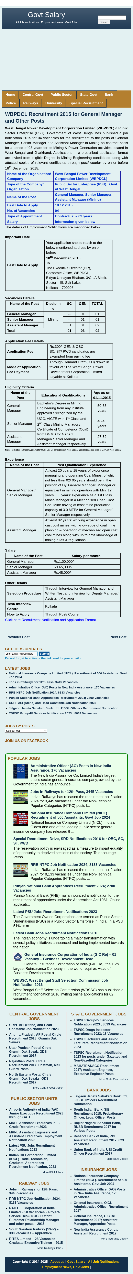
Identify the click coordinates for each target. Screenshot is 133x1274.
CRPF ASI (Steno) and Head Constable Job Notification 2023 (52, 703)
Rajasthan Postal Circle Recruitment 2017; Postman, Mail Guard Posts (34, 1065)
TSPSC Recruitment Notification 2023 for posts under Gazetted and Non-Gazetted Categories (100, 1056)
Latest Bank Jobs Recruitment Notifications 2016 (56, 933)
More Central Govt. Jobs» (48, 1087)
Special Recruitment (86, 103)
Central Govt (32, 95)
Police (11, 103)
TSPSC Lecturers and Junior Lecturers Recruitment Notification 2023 (100, 1043)
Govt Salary (46, 15)
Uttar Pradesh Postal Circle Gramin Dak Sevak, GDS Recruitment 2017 (30, 1051)
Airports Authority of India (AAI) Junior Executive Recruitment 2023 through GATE (36, 1113)
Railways (30, 103)
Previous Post (18, 637)
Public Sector (62, 95)
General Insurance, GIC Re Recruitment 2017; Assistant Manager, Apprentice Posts (96, 1220)
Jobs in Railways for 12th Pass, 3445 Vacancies (43, 682)
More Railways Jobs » (50, 1248)
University (53, 103)
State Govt (88, 95)
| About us (57, 1261)
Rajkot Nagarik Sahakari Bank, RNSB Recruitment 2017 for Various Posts (97, 1126)
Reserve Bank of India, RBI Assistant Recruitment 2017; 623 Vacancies (99, 1140)
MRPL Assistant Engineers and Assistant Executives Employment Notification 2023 (35, 1136)
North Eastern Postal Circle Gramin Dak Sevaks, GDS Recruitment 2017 (30, 1078)
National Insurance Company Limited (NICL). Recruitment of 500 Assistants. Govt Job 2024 (70, 815)
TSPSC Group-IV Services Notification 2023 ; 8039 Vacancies (53, 713)
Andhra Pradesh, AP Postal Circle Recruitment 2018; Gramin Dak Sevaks (35, 1038)
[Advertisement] (66, 59)
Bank (109, 95)
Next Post (118, 637)
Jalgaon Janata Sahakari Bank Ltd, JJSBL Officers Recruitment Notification (63, 708)
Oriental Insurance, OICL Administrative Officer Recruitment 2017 (101, 1206)
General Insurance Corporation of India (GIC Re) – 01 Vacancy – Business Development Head (70, 956)
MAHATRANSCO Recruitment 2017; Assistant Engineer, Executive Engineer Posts (96, 1069)
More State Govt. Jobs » (113, 1079)
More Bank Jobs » (117, 1158)
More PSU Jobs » (53, 1172)
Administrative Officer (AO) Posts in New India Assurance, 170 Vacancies (62, 687)
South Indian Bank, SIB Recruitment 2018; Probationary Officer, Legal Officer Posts (98, 1113)
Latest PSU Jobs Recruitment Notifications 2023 (55, 912)
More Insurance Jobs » (114, 1238)
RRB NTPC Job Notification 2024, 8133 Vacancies (44, 692)
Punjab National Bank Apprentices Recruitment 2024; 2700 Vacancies (59, 697)
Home (10, 95)
